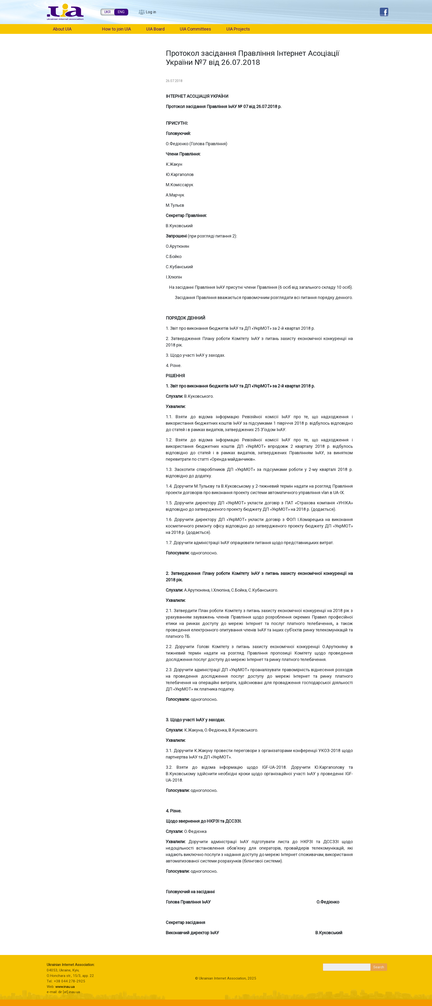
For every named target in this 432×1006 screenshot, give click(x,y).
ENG (121, 12)
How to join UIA (116, 28)
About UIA (62, 28)
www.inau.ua (65, 987)
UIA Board (155, 28)
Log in (151, 12)
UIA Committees (195, 28)
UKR (107, 12)
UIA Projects (238, 28)
